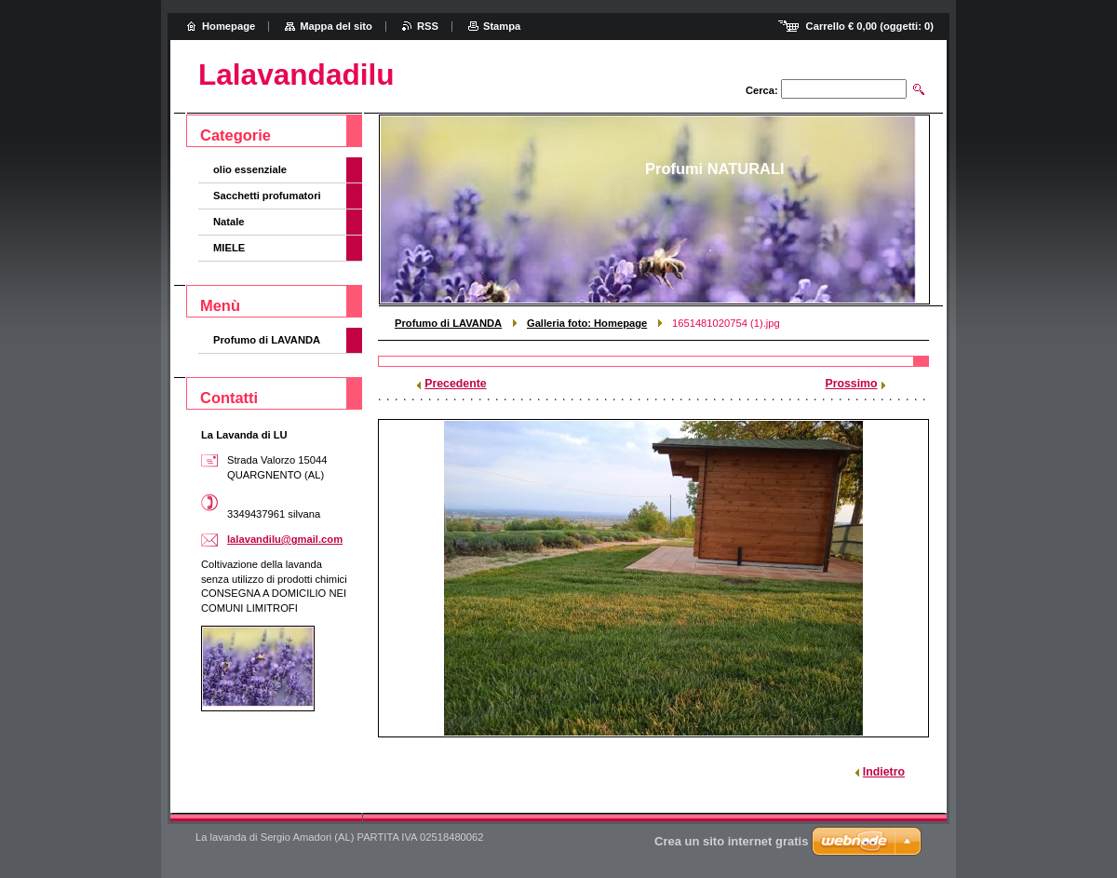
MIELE (229, 247)
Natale (229, 221)
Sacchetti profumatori (267, 195)
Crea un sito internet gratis (731, 841)
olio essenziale (250, 169)
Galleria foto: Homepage (587, 323)
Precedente (455, 383)
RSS (427, 26)
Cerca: (762, 90)
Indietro (884, 771)
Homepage (228, 26)
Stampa (501, 26)
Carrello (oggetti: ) (870, 26)
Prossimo (851, 383)
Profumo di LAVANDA (448, 323)
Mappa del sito (336, 26)
